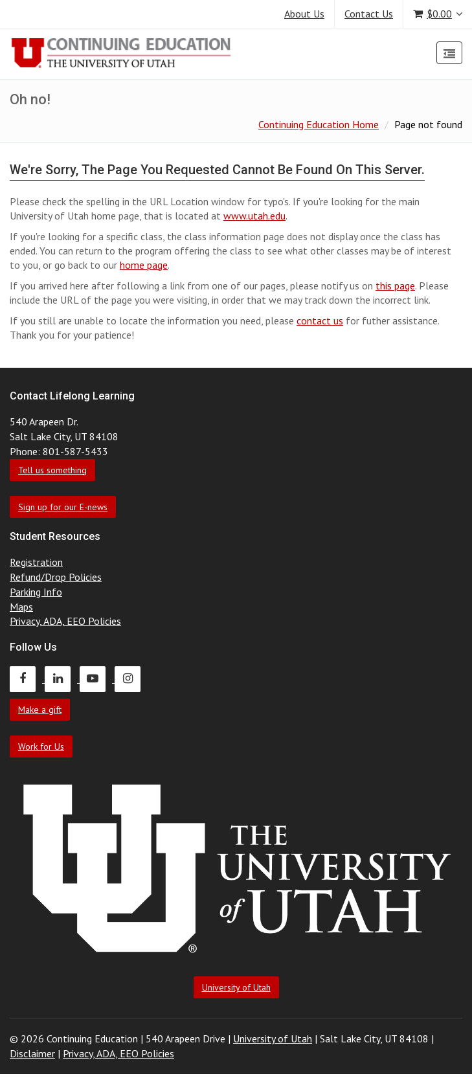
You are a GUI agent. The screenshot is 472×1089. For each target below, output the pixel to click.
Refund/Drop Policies (56, 576)
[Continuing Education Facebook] (27, 678)
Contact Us (368, 13)
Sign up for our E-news (62, 507)
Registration (36, 562)
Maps (21, 606)
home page (144, 264)
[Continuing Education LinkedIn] (62, 678)
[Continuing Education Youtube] (97, 678)
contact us (320, 320)
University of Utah (236, 987)
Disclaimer (32, 1053)
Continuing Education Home (318, 124)
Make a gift (40, 709)
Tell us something (52, 470)
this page (395, 285)
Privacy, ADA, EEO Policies (65, 620)
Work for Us (41, 746)
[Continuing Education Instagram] (131, 678)
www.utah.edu (254, 215)
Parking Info (36, 591)
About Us (304, 13)
